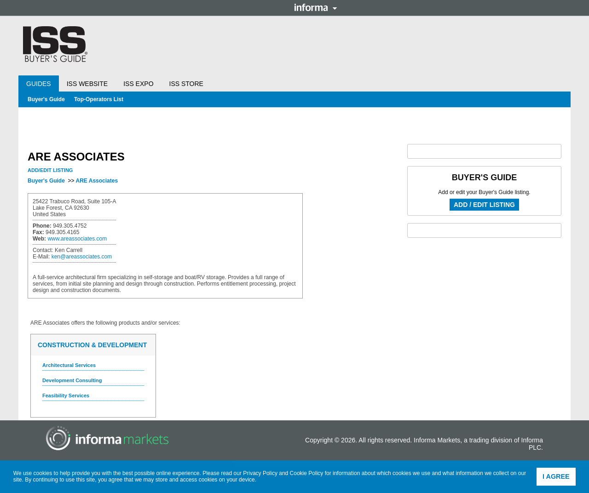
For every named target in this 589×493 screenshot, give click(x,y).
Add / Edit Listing (484, 204)
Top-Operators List (98, 99)
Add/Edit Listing (50, 170)
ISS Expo (138, 83)
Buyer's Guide (46, 99)
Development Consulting (72, 380)
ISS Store (186, 83)
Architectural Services (69, 365)
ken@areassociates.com (82, 256)
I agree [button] (556, 476)
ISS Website (87, 83)
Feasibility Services (65, 395)
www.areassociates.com (77, 238)
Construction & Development (92, 345)
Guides (38, 83)
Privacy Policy (260, 473)
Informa (315, 7)
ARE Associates (96, 181)
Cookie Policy (306, 473)
